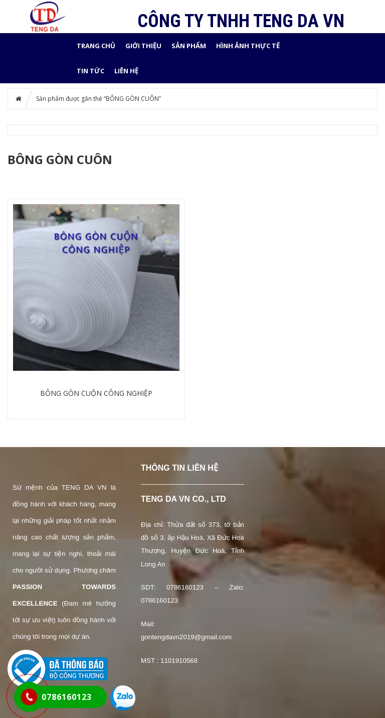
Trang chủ (96, 45)
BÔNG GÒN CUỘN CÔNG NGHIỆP (96, 393)
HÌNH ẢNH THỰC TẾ (248, 45)
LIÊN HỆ (126, 70)
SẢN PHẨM (188, 45)
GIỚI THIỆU (143, 45)
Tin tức (90, 70)
